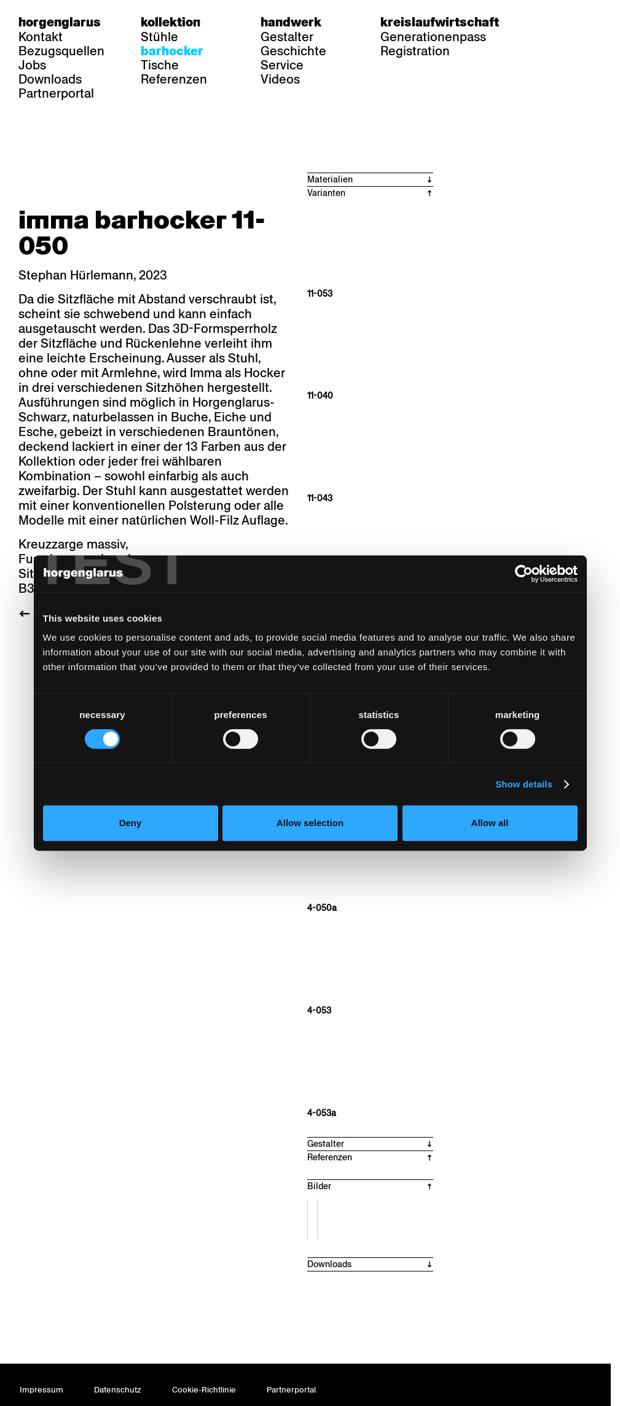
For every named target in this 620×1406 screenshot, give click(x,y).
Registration (415, 51)
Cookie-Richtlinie (204, 1390)
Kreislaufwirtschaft (439, 22)
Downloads (50, 79)
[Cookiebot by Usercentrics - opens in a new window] (524, 573)
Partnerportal (56, 93)
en (594, 22)
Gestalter (287, 37)
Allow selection (310, 823)
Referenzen (174, 79)
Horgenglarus (59, 22)
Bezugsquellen (61, 51)
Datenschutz (117, 1390)
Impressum (41, 1390)
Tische (160, 65)
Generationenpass (433, 37)
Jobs (32, 65)
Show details (523, 784)
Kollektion (170, 22)
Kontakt (40, 37)
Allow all (490, 823)
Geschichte (293, 51)
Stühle (159, 37)
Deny (130, 823)
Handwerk (291, 22)
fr (571, 22)
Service (282, 65)
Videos (280, 79)
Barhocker (172, 51)
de (546, 22)
